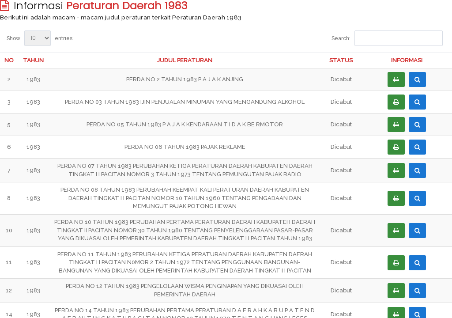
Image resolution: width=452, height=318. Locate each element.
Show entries (39, 38)
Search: (387, 38)
